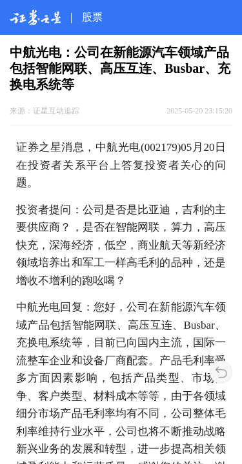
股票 (92, 17)
